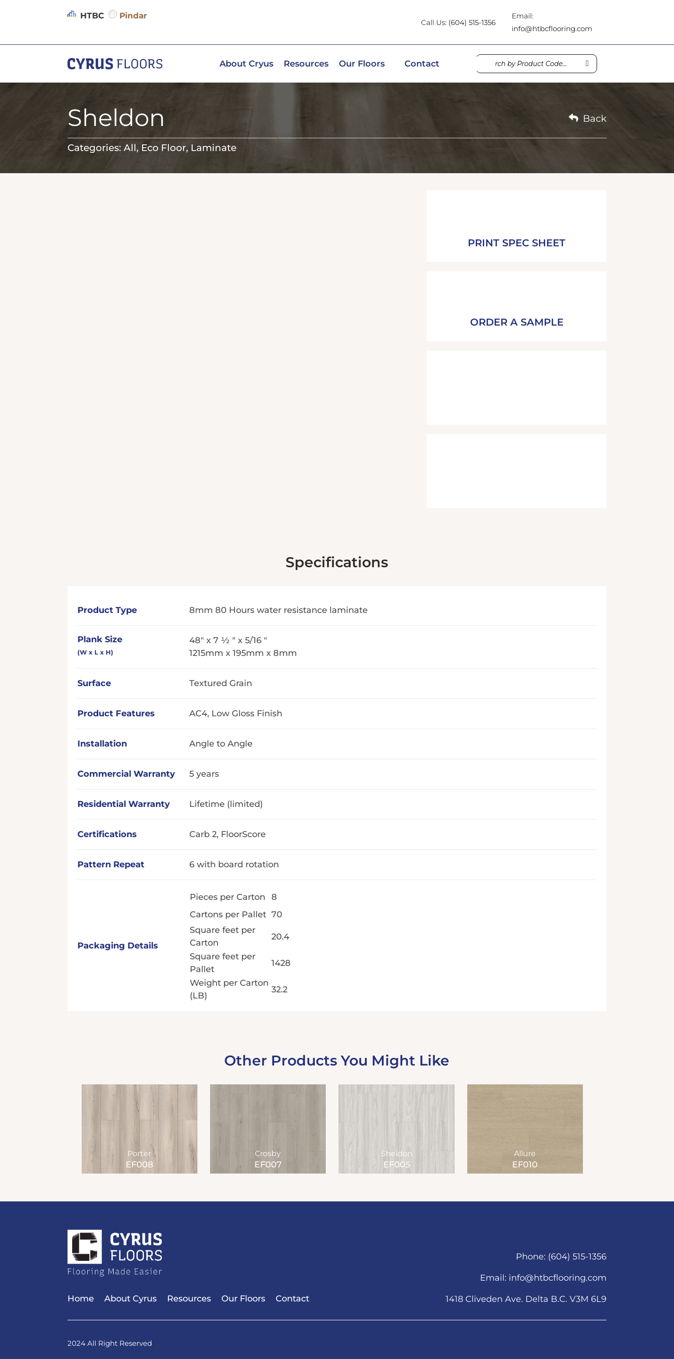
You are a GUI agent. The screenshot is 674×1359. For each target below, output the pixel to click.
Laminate (213, 147)
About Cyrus (130, 1299)
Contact (421, 64)
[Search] (587, 64)
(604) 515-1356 (472, 22)
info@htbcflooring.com (552, 28)
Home (80, 1299)
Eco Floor (163, 147)
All (130, 147)
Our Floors (362, 64)
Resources (306, 64)
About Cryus (246, 64)
